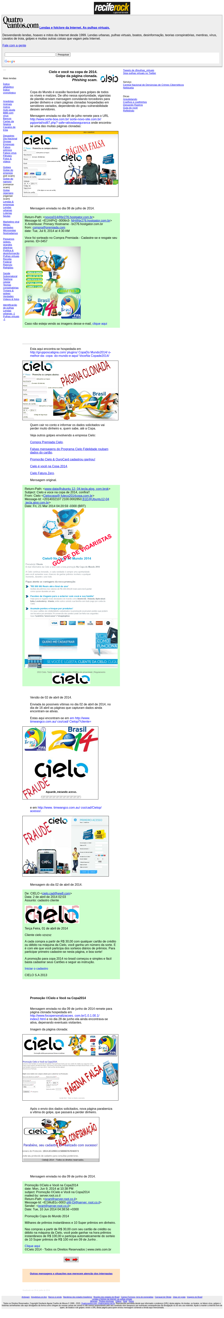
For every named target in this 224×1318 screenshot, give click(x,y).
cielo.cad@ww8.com (56, 893)
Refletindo (128, 110)
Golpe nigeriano (8, 191)
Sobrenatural (10, 276)
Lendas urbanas (7, 209)
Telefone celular (7, 280)
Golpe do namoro (8, 180)
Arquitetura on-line (39, 1297)
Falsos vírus (9, 152)
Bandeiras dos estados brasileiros (77, 1297)
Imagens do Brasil (194, 1297)
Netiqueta (128, 87)
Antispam (26, 1297)
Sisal (125, 1301)
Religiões (8, 267)
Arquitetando (130, 99)
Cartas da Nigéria (8, 123)
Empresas (8, 144)
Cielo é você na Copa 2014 (48, 466)
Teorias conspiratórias (11, 286)
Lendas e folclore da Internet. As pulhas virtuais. (74, 27)
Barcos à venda (55, 1297)
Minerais (94, 1301)
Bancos (7, 118)
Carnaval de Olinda (163, 1297)
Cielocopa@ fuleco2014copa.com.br (68, 495)
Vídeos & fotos (11, 299)
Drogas (7, 141)
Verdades (8, 296)
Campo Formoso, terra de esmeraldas (137, 1297)
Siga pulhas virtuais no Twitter (139, 73)
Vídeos (118, 1301)
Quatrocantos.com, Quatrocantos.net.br (98, 1303)
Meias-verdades (8, 226)
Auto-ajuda (9, 109)
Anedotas (8, 101)
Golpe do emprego (8, 171)
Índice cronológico (9, 91)
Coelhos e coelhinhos (135, 102)
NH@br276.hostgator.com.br (90, 220)
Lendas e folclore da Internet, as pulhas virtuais (112, 1299)
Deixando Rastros (133, 104)
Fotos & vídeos (7, 160)
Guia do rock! (130, 107)
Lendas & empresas (8, 203)
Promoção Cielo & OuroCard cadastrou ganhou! (62, 459)
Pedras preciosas (106, 1301)
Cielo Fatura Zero (42, 473)
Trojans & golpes (8, 292)
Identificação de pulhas (10, 306)
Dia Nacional (10, 138)
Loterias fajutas (7, 214)
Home (131, 1301)
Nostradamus (10, 233)
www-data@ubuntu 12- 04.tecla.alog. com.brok (77, 488)
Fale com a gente (14, 45)
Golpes (7, 167)
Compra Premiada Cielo (46, 442)
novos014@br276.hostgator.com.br (69, 217)
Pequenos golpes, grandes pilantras (8, 243)
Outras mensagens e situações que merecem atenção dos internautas (71, 1273)
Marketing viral (11, 221)
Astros (6, 107)
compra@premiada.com (49, 227)
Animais (7, 104)
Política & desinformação (11, 252)
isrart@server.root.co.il (60, 1199)
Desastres (8, 135)
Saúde (6, 273)
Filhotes (7, 155)
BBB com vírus (8, 114)
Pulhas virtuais (11, 256)
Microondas (9, 230)
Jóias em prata (179, 1297)
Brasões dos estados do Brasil (106, 1297)
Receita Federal (7, 260)
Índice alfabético (8, 85)
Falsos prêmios (7, 148)
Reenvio (7, 264)
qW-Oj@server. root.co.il (83, 1202)
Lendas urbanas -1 (9, 312)
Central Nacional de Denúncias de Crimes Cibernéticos (153, 84)
